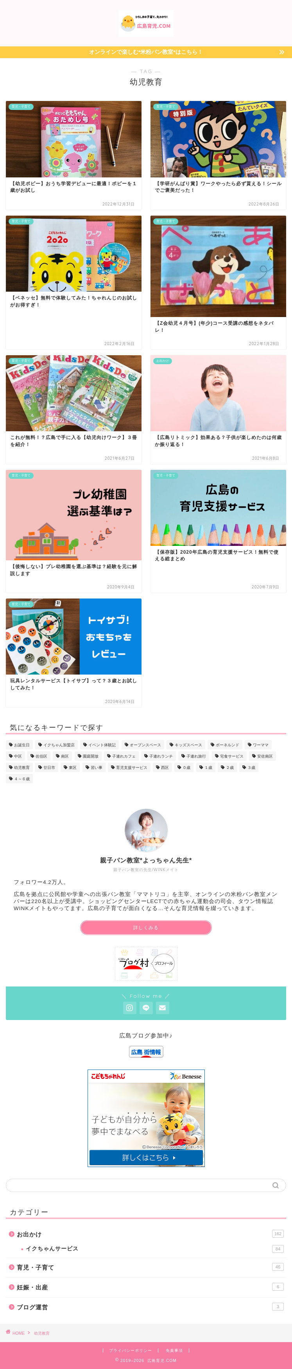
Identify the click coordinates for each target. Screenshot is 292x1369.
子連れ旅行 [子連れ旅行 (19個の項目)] (196, 756)
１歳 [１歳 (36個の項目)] (208, 767)
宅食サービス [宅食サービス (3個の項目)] (232, 756)
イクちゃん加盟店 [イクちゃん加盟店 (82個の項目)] (59, 745)
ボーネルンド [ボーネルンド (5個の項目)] (227, 745)
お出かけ (150, 1234)
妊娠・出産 (150, 1287)
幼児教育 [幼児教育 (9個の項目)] (22, 767)
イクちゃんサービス (155, 1249)
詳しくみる (146, 927)
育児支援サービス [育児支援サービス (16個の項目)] (131, 767)
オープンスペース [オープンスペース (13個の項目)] (145, 745)
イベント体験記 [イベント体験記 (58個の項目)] (102, 745)
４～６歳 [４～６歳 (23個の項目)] (22, 779)
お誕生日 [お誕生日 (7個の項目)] (22, 745)
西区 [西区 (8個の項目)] (165, 767)
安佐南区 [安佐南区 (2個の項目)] (265, 756)
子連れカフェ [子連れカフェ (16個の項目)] (124, 756)
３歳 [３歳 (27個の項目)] (251, 767)
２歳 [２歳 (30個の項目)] (230, 767)
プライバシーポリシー (130, 1350)
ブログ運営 (150, 1307)
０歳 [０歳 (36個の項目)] (186, 767)
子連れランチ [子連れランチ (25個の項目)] (161, 756)
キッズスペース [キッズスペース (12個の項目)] (188, 745)
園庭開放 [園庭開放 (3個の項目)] (91, 756)
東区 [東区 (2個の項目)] (73, 767)
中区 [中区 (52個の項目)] (18, 756)
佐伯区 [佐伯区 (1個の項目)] (41, 756)
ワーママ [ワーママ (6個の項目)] (261, 745)
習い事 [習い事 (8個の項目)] (96, 767)
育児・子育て (150, 1267)
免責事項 (174, 1350)
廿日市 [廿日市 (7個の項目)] (49, 767)
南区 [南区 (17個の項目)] (65, 756)
